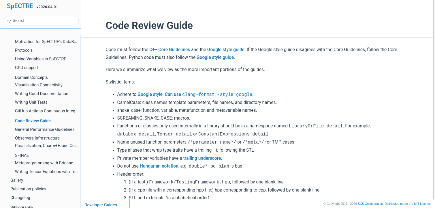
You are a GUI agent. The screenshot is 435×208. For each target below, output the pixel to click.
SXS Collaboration (370, 203)
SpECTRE (20, 6)
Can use (188, 94)
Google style (129, 94)
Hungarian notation (138, 166)
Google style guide (205, 49)
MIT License (408, 203)
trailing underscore (182, 158)
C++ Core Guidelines (149, 49)
